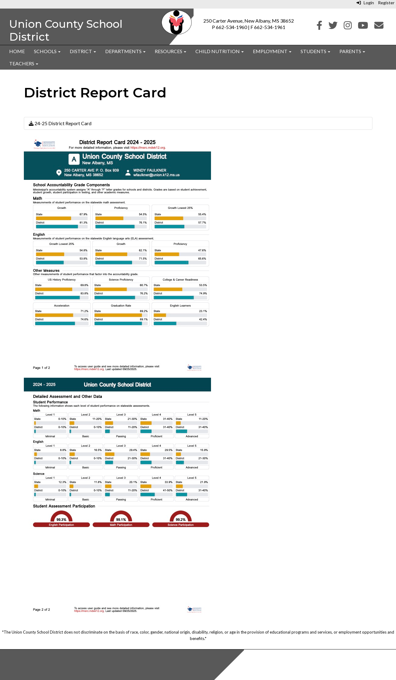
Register (386, 2)
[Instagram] (348, 27)
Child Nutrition (219, 51)
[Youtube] (363, 27)
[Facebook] (319, 27)
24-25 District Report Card (60, 123)
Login (365, 2)
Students (315, 51)
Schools (47, 51)
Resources (170, 51)
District (83, 51)
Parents (352, 51)
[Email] (379, 27)
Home (17, 51)
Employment (272, 51)
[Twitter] (333, 27)
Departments (125, 51)
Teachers (23, 63)
